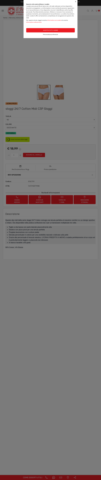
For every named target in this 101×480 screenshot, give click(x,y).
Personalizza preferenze (50, 34)
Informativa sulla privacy (34, 22)
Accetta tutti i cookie (50, 30)
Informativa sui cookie (54, 20)
